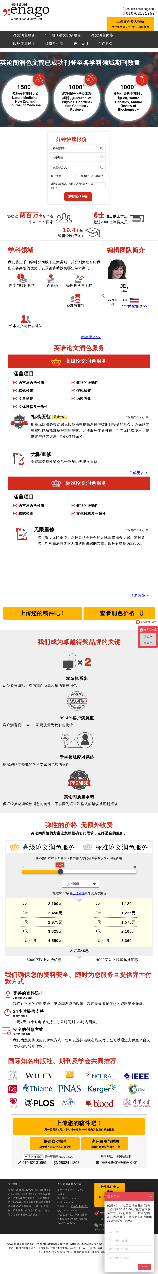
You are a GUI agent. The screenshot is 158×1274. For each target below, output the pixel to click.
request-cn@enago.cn (139, 9)
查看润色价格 (122, 615)
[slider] (60, 872)
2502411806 (69, 1162)
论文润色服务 (24, 36)
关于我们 (80, 45)
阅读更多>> (91, 338)
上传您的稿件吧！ (43, 614)
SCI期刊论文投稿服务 (63, 36)
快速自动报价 (49, 1144)
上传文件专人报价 (131, 25)
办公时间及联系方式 (69, 1184)
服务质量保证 (24, 45)
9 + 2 (88, 185)
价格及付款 (54, 45)
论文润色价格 (102, 36)
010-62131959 (140, 13)
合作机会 (105, 45)
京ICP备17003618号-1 (59, 1247)
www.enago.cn (16, 1239)
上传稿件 (78, 894)
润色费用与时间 (114, 1144)
